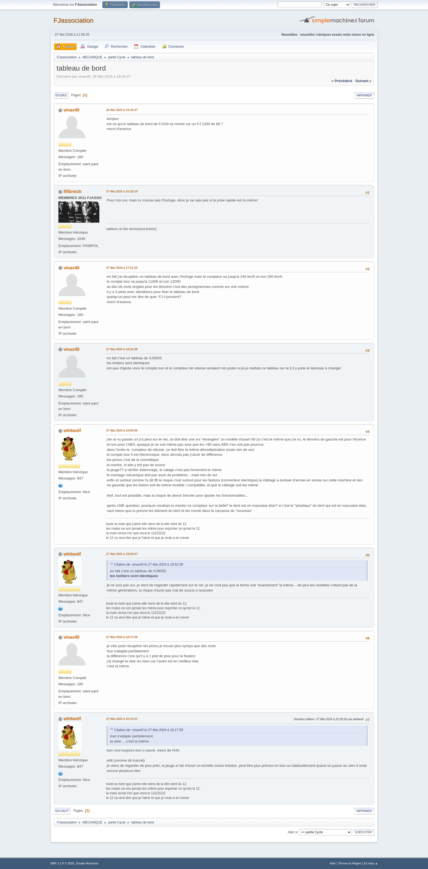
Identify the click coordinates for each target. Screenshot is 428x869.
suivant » (363, 81)
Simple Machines (87, 863)
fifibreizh (72, 191)
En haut (62, 811)
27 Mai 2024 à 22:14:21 (122, 718)
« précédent (341, 81)
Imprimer (364, 95)
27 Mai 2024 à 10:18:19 (122, 191)
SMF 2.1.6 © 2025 (62, 863)
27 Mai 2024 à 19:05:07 (122, 554)
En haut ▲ (371, 863)
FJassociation (74, 20)
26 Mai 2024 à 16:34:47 (122, 109)
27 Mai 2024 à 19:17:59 (122, 637)
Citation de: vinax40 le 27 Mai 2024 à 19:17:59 (148, 730)
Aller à (292, 832)
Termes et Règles (349, 863)
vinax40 (71, 110)
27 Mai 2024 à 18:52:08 (122, 349)
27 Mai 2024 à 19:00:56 (122, 430)
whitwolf (72, 430)
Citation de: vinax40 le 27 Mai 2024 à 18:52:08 (148, 564)
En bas (61, 95)
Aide (333, 863)
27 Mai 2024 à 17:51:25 (122, 267)
